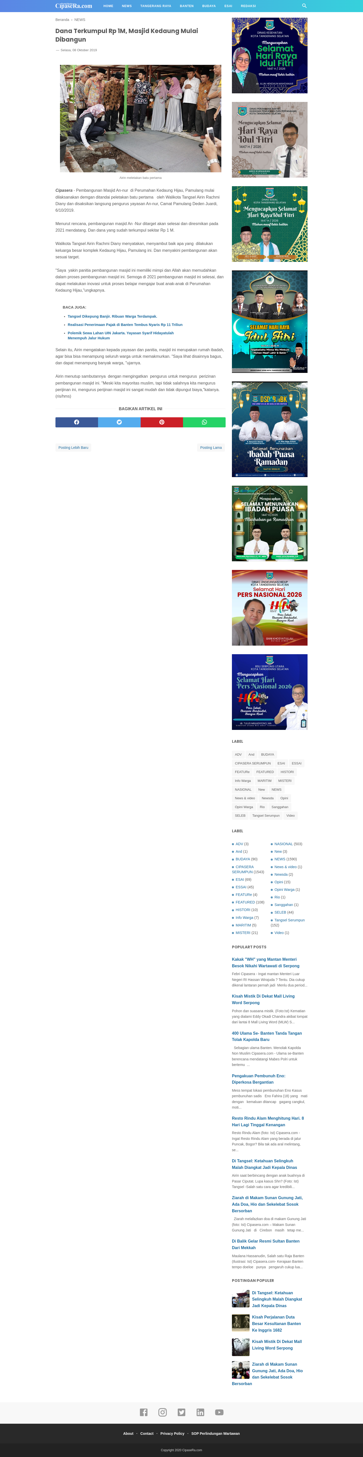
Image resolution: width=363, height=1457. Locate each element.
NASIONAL (243, 789)
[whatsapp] (204, 427)
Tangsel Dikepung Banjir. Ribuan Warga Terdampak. (112, 321)
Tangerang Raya (155, 6)
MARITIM (264, 781)
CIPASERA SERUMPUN (253, 763)
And (251, 754)
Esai (228, 6)
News (127, 6)
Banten (187, 6)
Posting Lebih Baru (73, 452)
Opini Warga (244, 807)
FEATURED (265, 772)
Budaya (209, 6)
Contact (145, 1434)
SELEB (240, 815)
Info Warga (243, 781)
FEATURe (242, 772)
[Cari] (304, 7)
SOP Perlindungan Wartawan (219, 1434)
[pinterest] (162, 427)
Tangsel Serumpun (266, 815)
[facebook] (76, 427)
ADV (238, 754)
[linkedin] (200, 1415)
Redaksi (248, 6)
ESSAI (296, 763)
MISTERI (285, 781)
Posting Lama (211, 452)
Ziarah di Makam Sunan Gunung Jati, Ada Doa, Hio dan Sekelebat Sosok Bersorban (267, 1204)
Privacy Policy (174, 1434)
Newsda (268, 798)
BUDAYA (267, 754)
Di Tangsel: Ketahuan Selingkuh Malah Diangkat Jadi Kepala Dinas (277, 1299)
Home (108, 6)
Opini (284, 798)
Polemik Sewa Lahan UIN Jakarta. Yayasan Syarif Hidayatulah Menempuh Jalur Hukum (121, 339)
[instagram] (163, 1415)
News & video (245, 798)
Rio (262, 807)
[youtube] (219, 1415)
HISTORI (287, 772)
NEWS (277, 789)
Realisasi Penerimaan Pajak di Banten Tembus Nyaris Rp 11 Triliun (125, 329)
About (124, 1434)
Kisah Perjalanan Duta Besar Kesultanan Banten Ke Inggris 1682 (276, 1323)
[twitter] (119, 427)
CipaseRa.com (192, 1450)
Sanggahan (279, 807)
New (261, 789)
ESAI (281, 763)
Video (290, 815)
